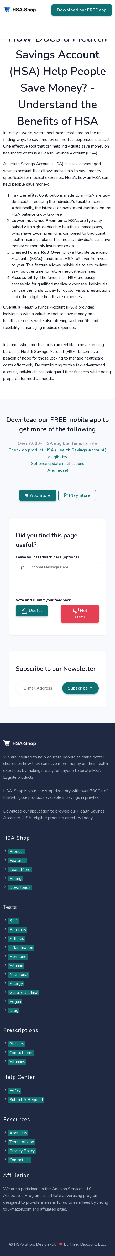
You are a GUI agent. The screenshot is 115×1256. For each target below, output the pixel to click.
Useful (31, 611)
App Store (38, 495)
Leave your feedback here (48, 557)
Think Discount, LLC (87, 1244)
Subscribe (80, 688)
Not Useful (80, 614)
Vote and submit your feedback (43, 600)
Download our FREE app (82, 10)
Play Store (77, 495)
